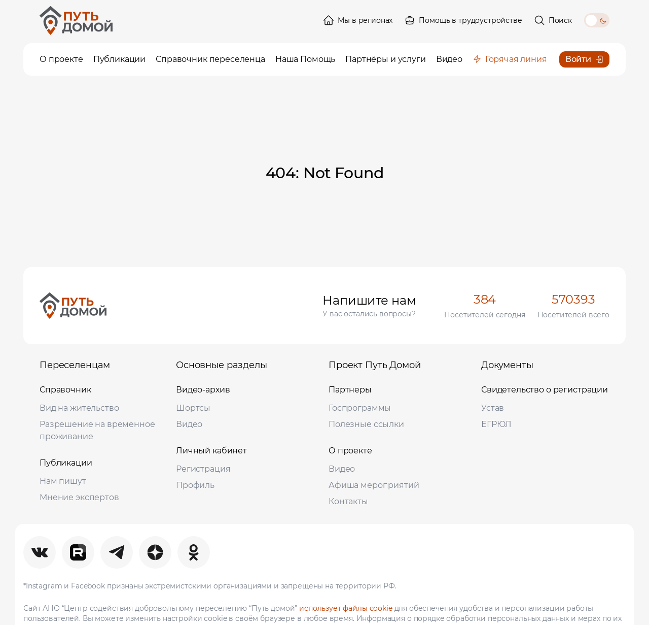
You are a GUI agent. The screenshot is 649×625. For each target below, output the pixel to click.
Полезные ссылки (366, 424)
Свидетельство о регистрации (544, 389)
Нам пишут (63, 481)
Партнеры (350, 389)
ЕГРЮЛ (496, 424)
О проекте (350, 450)
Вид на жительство (79, 408)
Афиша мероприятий (374, 485)
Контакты (348, 501)
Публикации (66, 463)
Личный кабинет (211, 450)
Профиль (195, 485)
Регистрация (203, 469)
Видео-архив (203, 389)
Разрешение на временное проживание (97, 430)
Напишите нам (369, 300)
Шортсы (193, 408)
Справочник (65, 389)
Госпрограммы (360, 408)
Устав (492, 408)
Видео (189, 424)
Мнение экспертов (79, 497)
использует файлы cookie (345, 608)
